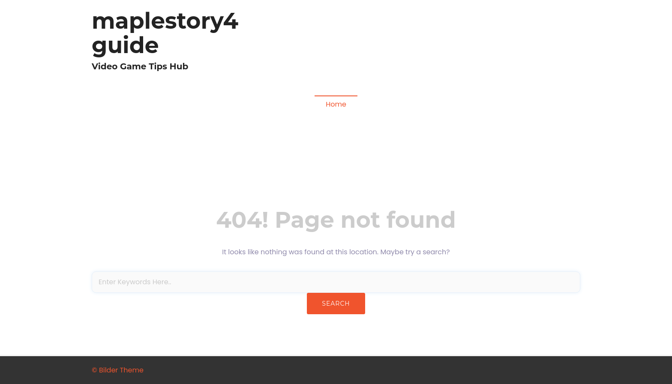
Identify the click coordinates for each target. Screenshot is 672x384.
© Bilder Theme (118, 370)
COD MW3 (558, 45)
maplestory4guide (165, 33)
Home (336, 104)
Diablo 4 (392, 45)
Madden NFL (436, 45)
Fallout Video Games (499, 45)
